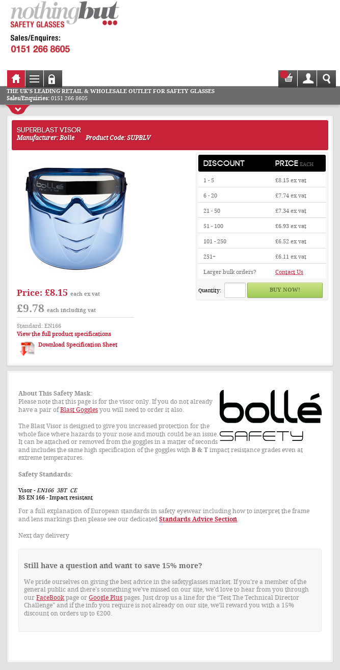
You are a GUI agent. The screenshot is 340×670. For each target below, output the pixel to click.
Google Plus (105, 597)
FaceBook (50, 597)
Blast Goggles (79, 409)
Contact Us (289, 272)
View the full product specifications (64, 334)
